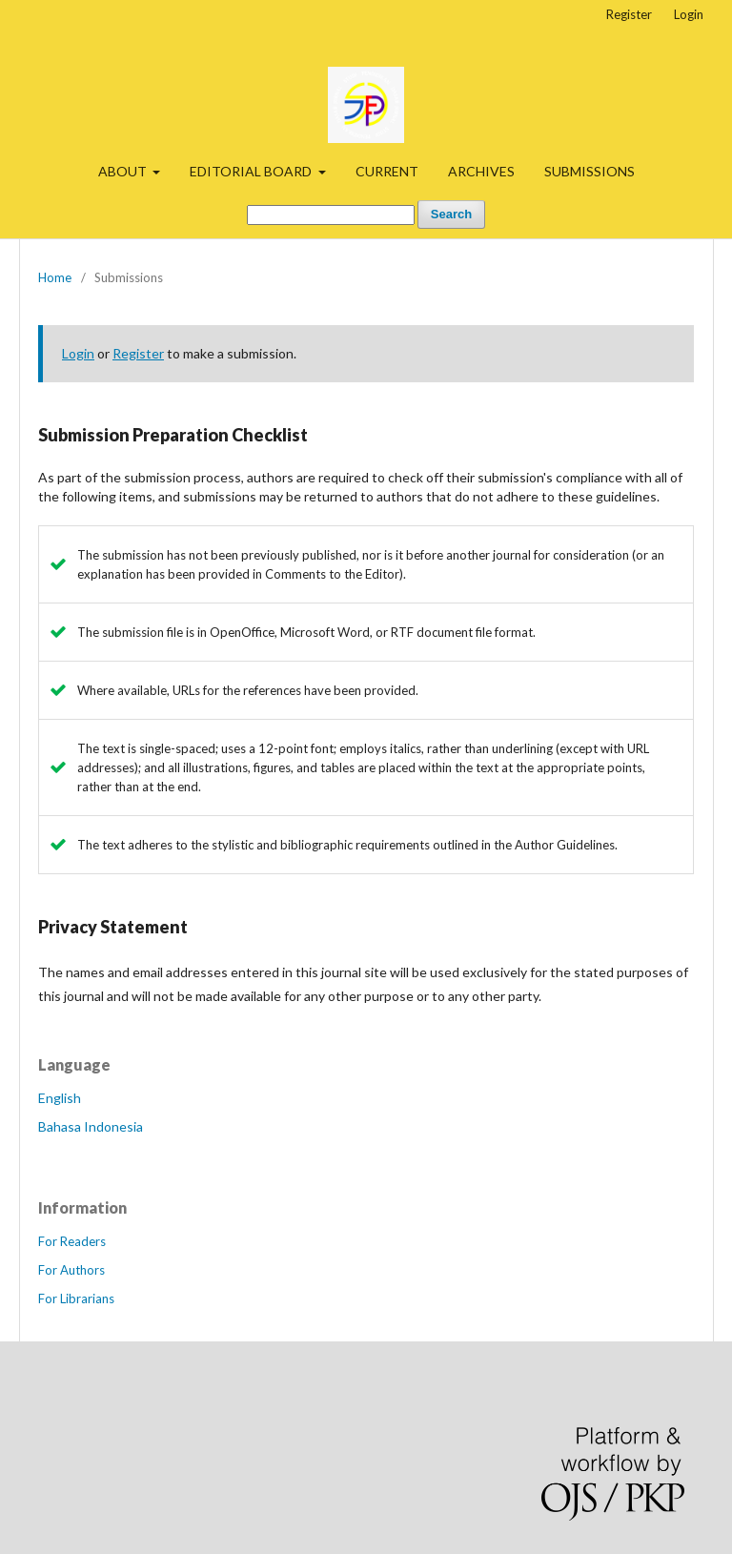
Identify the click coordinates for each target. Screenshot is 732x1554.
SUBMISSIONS (589, 171)
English (59, 1098)
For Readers (72, 1241)
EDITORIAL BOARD (252, 171)
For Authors (71, 1270)
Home (54, 277)
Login (688, 14)
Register (629, 14)
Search (451, 214)
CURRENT (387, 171)
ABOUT (124, 171)
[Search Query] (331, 215)
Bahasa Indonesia (90, 1126)
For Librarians (76, 1298)
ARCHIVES (481, 171)
